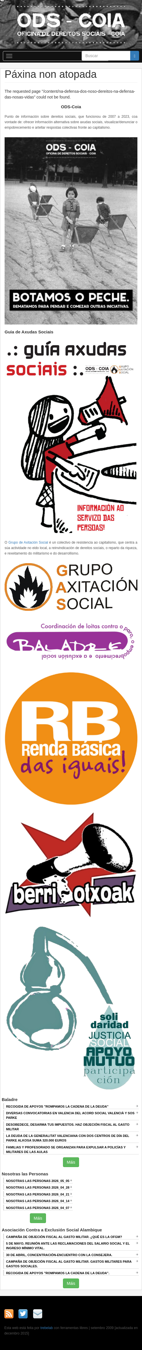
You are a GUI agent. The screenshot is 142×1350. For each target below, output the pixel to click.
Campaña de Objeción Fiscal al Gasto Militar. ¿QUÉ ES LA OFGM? (64, 1237)
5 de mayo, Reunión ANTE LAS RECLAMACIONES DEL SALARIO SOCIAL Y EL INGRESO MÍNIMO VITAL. (68, 1246)
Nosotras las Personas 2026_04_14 (37, 1201)
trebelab (47, 1328)
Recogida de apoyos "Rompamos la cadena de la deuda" (57, 1106)
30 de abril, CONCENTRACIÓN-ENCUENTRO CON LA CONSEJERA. (59, 1255)
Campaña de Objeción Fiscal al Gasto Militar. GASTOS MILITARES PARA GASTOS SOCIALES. (69, 1264)
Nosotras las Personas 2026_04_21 (37, 1194)
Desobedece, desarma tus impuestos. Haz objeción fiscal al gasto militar (67, 1127)
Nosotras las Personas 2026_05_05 (37, 1181)
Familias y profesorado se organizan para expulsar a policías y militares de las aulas (66, 1150)
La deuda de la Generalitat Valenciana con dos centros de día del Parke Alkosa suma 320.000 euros (67, 1138)
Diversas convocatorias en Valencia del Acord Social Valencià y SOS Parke (70, 1115)
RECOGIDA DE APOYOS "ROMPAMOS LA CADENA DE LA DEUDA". (58, 1273)
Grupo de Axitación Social (28, 542)
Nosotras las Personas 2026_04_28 (37, 1187)
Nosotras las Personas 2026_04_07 (37, 1208)
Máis (71, 1162)
